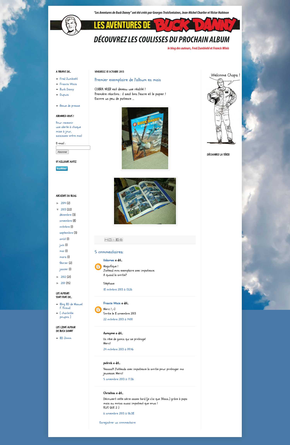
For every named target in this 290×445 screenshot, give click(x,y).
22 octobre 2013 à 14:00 (118, 319)
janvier (64, 269)
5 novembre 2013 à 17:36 (118, 379)
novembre (66, 221)
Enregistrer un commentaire (118, 422)
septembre (67, 233)
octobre (65, 227)
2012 (64, 277)
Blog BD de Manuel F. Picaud (71, 306)
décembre (66, 215)
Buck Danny (67, 89)
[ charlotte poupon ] (66, 315)
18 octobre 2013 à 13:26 (117, 289)
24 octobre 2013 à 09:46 (118, 349)
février (64, 263)
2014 (64, 203)
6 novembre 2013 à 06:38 (118, 413)
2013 (64, 209)
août (63, 239)
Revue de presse (70, 106)
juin (62, 245)
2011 (63, 283)
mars (63, 257)
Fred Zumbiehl (69, 79)
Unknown (108, 260)
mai (62, 251)
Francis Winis (111, 303)
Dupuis (64, 95)
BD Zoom (65, 338)
